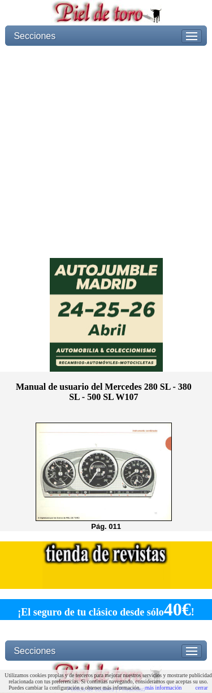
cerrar (201, 688)
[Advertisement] (106, 152)
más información (163, 688)
